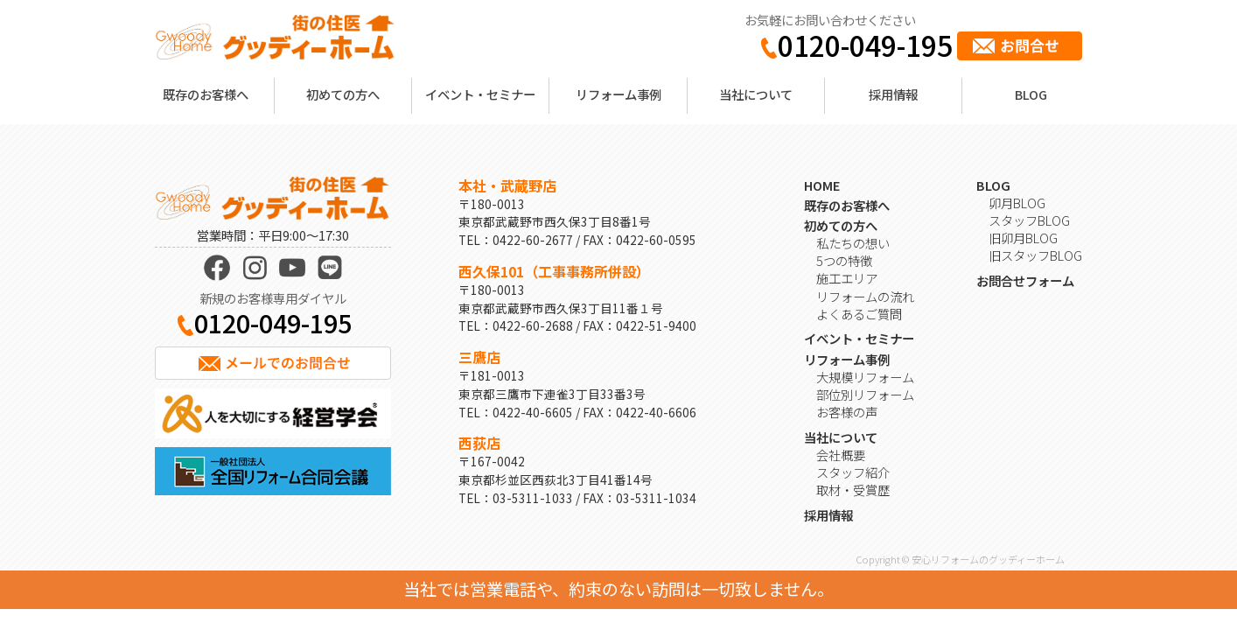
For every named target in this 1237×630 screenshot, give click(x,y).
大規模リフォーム (865, 377)
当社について (756, 94)
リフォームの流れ (865, 296)
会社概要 (840, 454)
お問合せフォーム (1025, 280)
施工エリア (846, 278)
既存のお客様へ (205, 94)
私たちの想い (853, 243)
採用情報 (893, 94)
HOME (822, 185)
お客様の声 (846, 411)
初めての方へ (343, 94)
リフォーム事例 (618, 94)
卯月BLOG (1017, 202)
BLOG (1031, 94)
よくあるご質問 (859, 313)
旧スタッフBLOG (1035, 255)
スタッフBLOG (1029, 220)
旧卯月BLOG (1023, 237)
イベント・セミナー (480, 94)
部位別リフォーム (865, 394)
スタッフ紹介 (853, 472)
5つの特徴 (844, 260)
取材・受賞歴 (853, 489)
